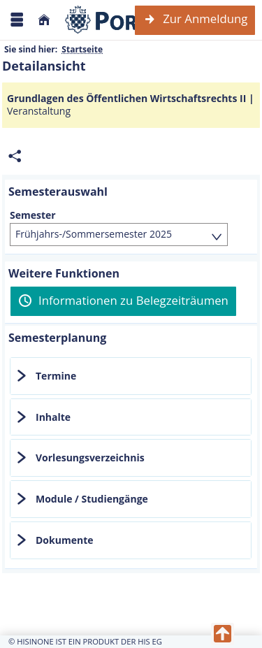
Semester (33, 215)
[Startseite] (44, 20)
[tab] (130, 376)
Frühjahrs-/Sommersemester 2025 (93, 233)
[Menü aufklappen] (17, 20)
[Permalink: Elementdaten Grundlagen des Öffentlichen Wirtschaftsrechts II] (15, 156)
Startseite (82, 49)
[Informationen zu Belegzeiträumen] (123, 301)
